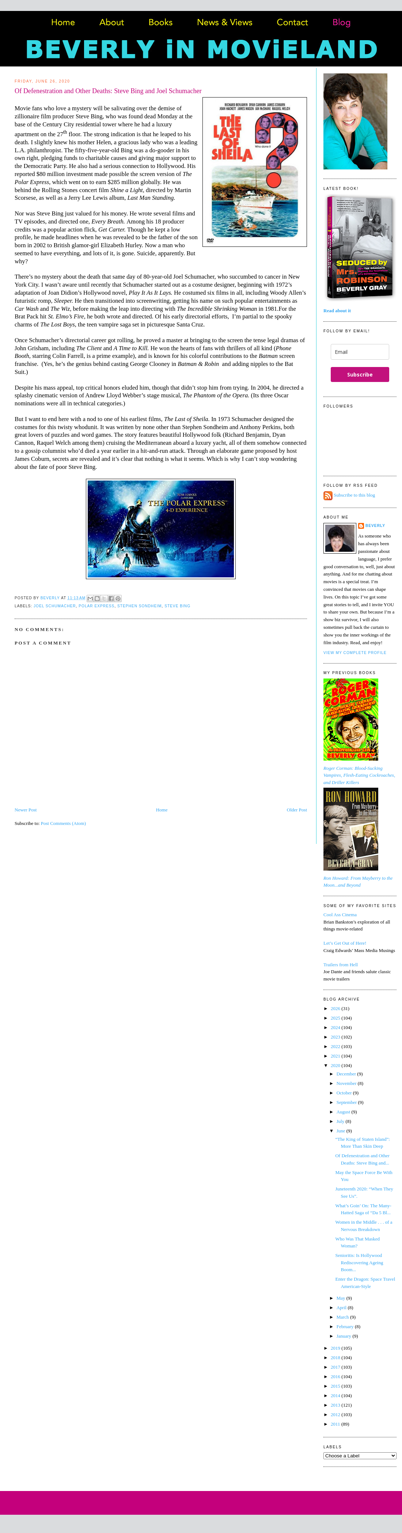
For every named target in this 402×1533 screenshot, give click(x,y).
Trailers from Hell (340, 964)
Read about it (337, 310)
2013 (336, 1405)
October (345, 1093)
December (347, 1074)
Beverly (375, 526)
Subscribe (360, 374)
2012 (336, 1414)
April (342, 1307)
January (345, 1336)
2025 (336, 1018)
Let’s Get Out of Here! (345, 943)
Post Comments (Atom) (63, 823)
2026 (336, 1008)
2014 (336, 1395)
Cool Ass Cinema (340, 914)
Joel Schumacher (55, 606)
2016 (336, 1376)
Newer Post (26, 810)
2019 (336, 1348)
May (341, 1298)
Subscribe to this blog (354, 495)
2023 (336, 1037)
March (343, 1317)
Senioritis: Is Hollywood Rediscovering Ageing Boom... (359, 1262)
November (347, 1083)
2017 (336, 1367)
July (341, 1121)
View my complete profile (355, 653)
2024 (336, 1027)
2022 (336, 1046)
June (341, 1130)
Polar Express (96, 606)
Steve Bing (177, 606)
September (347, 1102)
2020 (336, 1065)
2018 (336, 1357)
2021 (336, 1056)
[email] (360, 352)
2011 (336, 1424)
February (346, 1326)
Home (162, 810)
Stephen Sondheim (139, 606)
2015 (336, 1386)
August (344, 1112)
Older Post (297, 810)
